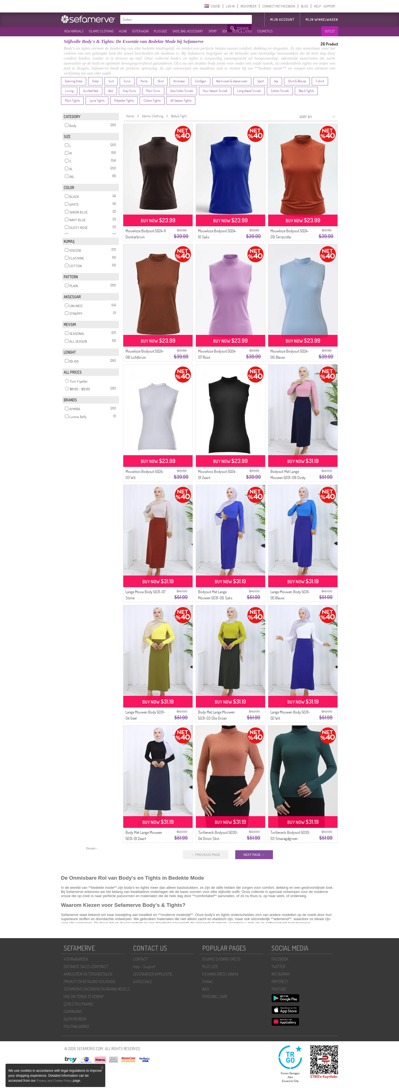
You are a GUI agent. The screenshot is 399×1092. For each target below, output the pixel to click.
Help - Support (144, 966)
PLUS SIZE (160, 31)
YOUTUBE (279, 989)
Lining (69, 91)
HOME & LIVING (242, 31)
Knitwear (179, 81)
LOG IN (230, 6)
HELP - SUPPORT (324, 6)
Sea (276, 81)
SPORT (212, 31)
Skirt (160, 81)
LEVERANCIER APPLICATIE (152, 974)
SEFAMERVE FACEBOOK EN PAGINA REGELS (97, 989)
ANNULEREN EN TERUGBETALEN (88, 974)
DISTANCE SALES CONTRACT (86, 966)
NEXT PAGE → (254, 854)
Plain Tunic (153, 91)
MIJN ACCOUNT (282, 19)
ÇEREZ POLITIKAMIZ (78, 1004)
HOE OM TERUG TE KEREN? (84, 996)
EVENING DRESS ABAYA (220, 974)
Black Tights (306, 91)
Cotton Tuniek (280, 91)
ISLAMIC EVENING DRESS (221, 959)
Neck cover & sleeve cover (231, 81)
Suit (111, 81)
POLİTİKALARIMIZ (76, 1026)
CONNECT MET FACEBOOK (278, 6)
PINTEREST (280, 981)
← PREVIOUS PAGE (205, 854)
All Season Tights (180, 100)
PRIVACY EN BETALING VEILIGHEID (89, 981)
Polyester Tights (124, 100)
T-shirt (320, 81)
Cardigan (200, 81)
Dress (95, 81)
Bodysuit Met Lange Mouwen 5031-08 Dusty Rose (288, 477)
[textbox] (174, 19)
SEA (224, 31)
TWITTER (278, 966)
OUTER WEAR (140, 31)
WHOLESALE (142, 981)
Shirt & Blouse (297, 81)
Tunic (127, 81)
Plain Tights (72, 100)
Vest (110, 91)
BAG (205, 989)
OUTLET (330, 31)
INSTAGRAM (281, 974)
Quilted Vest (90, 91)
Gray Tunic (129, 91)
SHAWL (207, 981)
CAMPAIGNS (73, 1011)
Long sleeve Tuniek (249, 91)
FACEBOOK (280, 959)
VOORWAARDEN (76, 959)
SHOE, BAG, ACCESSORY (187, 31)
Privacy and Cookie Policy (54, 1080)
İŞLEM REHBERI (75, 1019)
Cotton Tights (152, 100)
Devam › (92, 848)
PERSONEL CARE (214, 996)
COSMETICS (264, 31)
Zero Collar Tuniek (181, 91)
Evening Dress (73, 81)
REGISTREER (248, 6)
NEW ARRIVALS (73, 31)
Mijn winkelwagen (322, 19)
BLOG (304, 6)
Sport (260, 81)
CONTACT (140, 959)
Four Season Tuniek (215, 91)
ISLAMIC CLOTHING (101, 31)
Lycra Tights (96, 100)
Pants (144, 81)
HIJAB (123, 31)
